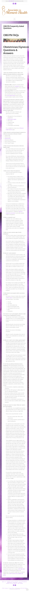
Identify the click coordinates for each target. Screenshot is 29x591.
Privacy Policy (11, 588)
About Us (4, 581)
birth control (9, 297)
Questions (15, 582)
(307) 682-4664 (21, 569)
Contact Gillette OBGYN (11, 583)
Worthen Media (24, 588)
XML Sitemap (20, 583)
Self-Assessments (23, 581)
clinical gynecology (11, 95)
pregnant (17, 86)
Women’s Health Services (12, 581)
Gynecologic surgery (12, 119)
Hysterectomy (8, 138)
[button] (14, 19)
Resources (9, 582)
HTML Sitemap (5, 588)
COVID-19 (20, 582)
